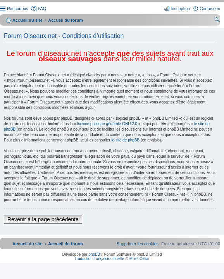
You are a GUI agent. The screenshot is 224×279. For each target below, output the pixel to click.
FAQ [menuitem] (42, 8)
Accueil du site (27, 20)
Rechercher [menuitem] (217, 21)
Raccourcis (17, 8)
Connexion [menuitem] (210, 8)
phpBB (94, 254)
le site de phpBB (125, 140)
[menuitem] (138, 243)
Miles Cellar (139, 259)
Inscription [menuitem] (180, 8)
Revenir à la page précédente (43, 219)
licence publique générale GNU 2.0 (107, 124)
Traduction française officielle (99, 259)
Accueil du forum (65, 20)
